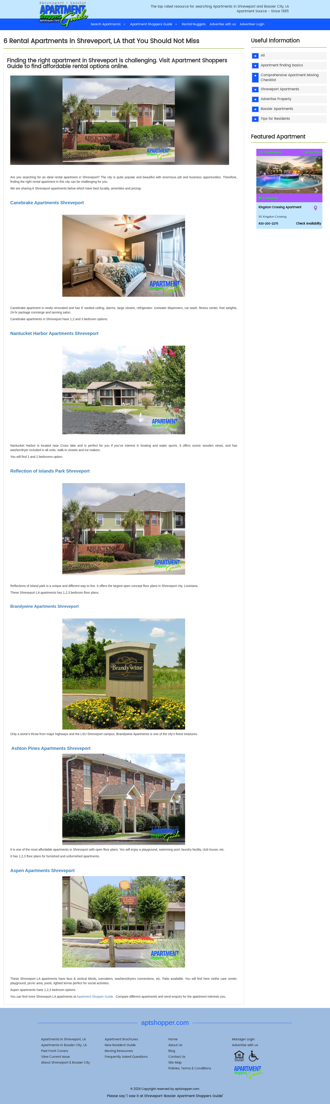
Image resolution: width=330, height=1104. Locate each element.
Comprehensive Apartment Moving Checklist (290, 77)
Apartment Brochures (121, 1039)
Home (173, 1039)
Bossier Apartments (277, 109)
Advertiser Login (252, 24)
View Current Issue (55, 1056)
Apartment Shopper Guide (95, 996)
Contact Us (176, 1056)
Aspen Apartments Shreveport (42, 870)
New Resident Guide (120, 1045)
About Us (175, 1045)
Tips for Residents (275, 119)
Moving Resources (119, 1051)
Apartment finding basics (282, 65)
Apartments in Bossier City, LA (64, 1045)
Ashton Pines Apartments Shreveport (50, 748)
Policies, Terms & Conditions (189, 1068)
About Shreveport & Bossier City (65, 1062)
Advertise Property (276, 99)
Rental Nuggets (194, 24)
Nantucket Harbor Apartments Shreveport (54, 333)
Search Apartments (108, 24)
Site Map (175, 1062)
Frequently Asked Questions (126, 1056)
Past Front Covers (54, 1051)
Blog (171, 1051)
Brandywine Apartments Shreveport (44, 606)
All (263, 55)
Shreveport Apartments (280, 89)
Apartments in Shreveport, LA (63, 1039)
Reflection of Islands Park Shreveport (50, 471)
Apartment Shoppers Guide (154, 24)
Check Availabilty (308, 223)
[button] (260, 189)
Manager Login (243, 1039)
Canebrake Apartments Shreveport (47, 202)
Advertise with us (223, 24)
